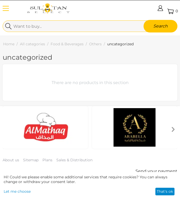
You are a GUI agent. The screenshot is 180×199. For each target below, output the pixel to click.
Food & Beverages (67, 44)
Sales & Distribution (74, 160)
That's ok (165, 191)
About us (11, 160)
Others (95, 44)
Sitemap (31, 160)
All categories (32, 44)
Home (8, 44)
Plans (47, 160)
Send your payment (156, 171)
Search (160, 26)
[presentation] (173, 130)
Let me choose (17, 191)
